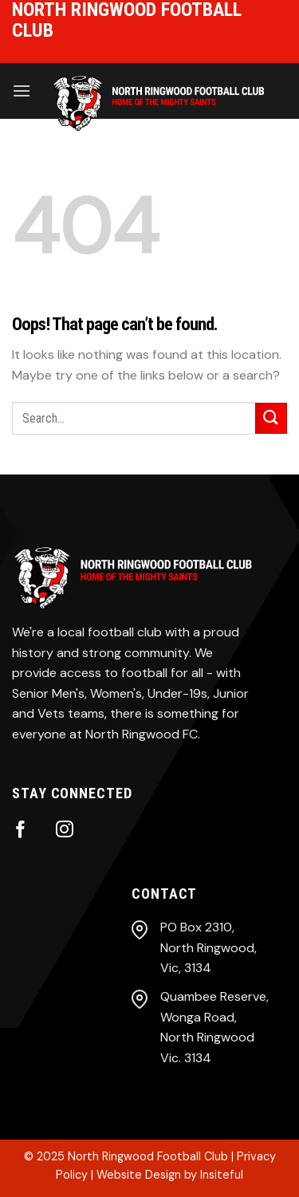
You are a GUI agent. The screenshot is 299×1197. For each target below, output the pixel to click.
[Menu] (21, 90)
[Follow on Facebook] (21, 831)
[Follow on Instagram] (64, 831)
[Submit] (271, 418)
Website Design (138, 1174)
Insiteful (221, 1174)
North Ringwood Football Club (148, 1156)
